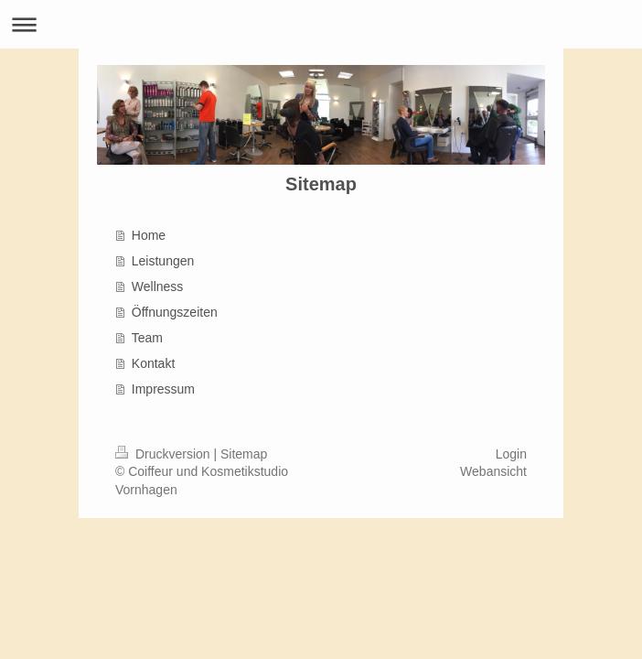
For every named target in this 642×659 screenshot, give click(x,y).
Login (511, 454)
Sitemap (243, 454)
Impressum (163, 389)
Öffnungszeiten (175, 312)
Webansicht (493, 471)
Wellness (158, 286)
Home (149, 235)
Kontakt (153, 363)
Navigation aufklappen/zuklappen (321, 24)
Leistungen (163, 261)
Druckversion (164, 454)
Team (147, 337)
